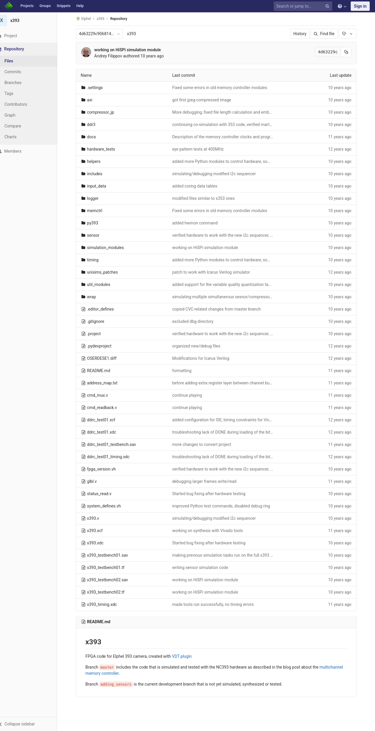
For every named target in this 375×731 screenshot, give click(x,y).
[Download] (351, 34)
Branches (20, 82)
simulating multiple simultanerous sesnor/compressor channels (234, 296)
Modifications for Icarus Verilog (204, 358)
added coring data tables (198, 186)
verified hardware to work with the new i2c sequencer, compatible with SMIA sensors (252, 235)
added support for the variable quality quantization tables (227, 284)
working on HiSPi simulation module (131, 49)
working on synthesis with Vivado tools (211, 530)
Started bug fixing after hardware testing (212, 493)
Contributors (23, 104)
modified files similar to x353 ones (207, 198)
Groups (45, 6)
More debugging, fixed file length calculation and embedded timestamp (240, 112)
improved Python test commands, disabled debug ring (225, 506)
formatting (185, 370)
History (303, 33)
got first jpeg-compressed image (205, 100)
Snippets (63, 6)
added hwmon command (198, 223)
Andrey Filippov (112, 56)
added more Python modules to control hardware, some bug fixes (235, 161)
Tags (16, 93)
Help (80, 6)
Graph (17, 115)
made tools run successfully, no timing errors (217, 604)
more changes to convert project (205, 444)
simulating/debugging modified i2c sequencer (217, 173)
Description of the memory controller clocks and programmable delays (240, 136)
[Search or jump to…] (303, 6)
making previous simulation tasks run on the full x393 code (229, 555)
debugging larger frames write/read (208, 481)
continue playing (191, 395)
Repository (122, 19)
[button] (32, 724)
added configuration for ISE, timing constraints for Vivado (228, 420)
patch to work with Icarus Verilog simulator (215, 272)
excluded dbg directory (196, 321)
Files (16, 61)
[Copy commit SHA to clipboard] (350, 52)
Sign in (360, 6)
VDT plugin (185, 656)
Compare (20, 126)
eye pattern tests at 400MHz (201, 149)
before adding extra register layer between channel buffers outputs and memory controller (257, 383)
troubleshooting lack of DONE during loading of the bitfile (227, 432)
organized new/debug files (200, 346)
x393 (135, 33)
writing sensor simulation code (204, 567)
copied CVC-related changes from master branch (220, 309)
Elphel (86, 18)
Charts (18, 136)
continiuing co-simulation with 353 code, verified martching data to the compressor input (256, 124)
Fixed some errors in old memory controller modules (223, 87)
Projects (27, 6)
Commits (20, 71)
